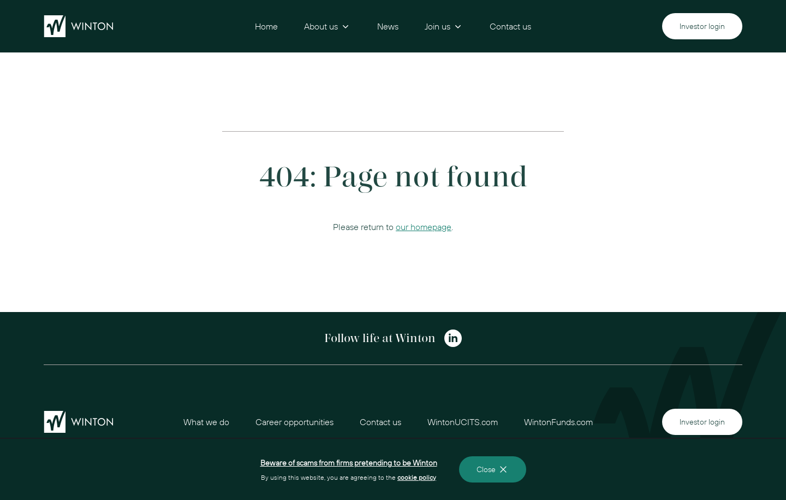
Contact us (510, 26)
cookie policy (416, 477)
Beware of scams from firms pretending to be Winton (348, 463)
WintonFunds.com (558, 421)
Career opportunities (294, 421)
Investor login (702, 26)
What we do (206, 421)
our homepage (423, 226)
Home (266, 26)
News (387, 26)
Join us (444, 26)
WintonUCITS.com (462, 421)
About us (327, 26)
